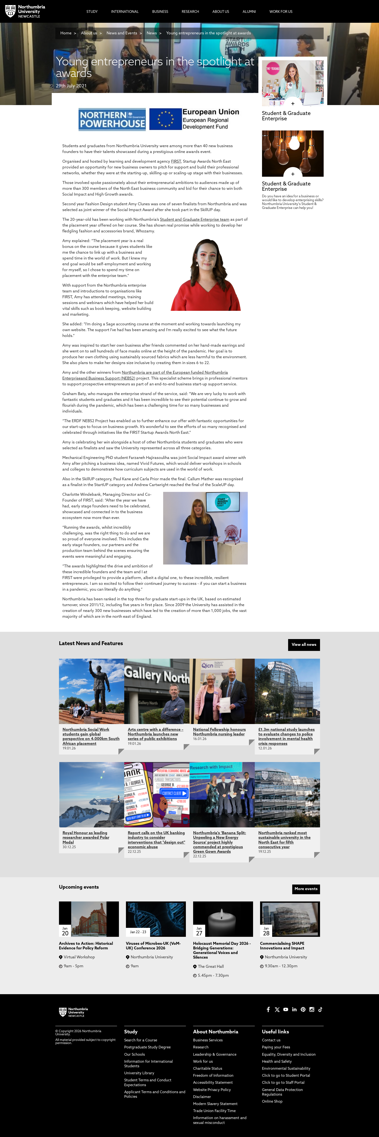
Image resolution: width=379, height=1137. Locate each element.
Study (131, 1031)
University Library (139, 1073)
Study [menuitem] (92, 12)
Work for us (203, 1061)
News (152, 33)
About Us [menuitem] (220, 12)
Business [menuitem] (160, 12)
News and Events (122, 33)
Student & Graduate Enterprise (286, 116)
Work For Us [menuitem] (281, 12)
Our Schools (134, 1054)
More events (306, 889)
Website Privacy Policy (212, 1089)
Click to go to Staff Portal (283, 1082)
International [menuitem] (125, 12)
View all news (304, 645)
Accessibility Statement (213, 1082)
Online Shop (272, 1101)
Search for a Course (140, 1040)
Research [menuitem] (190, 12)
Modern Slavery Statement (215, 1104)
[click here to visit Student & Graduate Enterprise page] (293, 104)
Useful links (275, 1031)
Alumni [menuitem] (249, 12)
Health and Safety (277, 1061)
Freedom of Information (213, 1075)
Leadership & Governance (214, 1054)
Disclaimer (202, 1097)
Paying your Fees (276, 1047)
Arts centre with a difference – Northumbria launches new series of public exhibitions (155, 733)
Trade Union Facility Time (214, 1111)
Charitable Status (207, 1068)
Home (66, 33)
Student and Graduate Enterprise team (194, 220)
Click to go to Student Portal (286, 1075)
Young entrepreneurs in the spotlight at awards (208, 33)
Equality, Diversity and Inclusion (289, 1054)
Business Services (208, 1040)
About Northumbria (215, 1031)
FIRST (176, 162)
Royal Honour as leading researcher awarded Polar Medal (86, 837)
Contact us (271, 1040)
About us (89, 33)
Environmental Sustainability (286, 1068)
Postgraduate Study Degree (147, 1047)
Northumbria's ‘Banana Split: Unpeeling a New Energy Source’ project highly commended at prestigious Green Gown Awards (219, 842)
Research (201, 1047)
